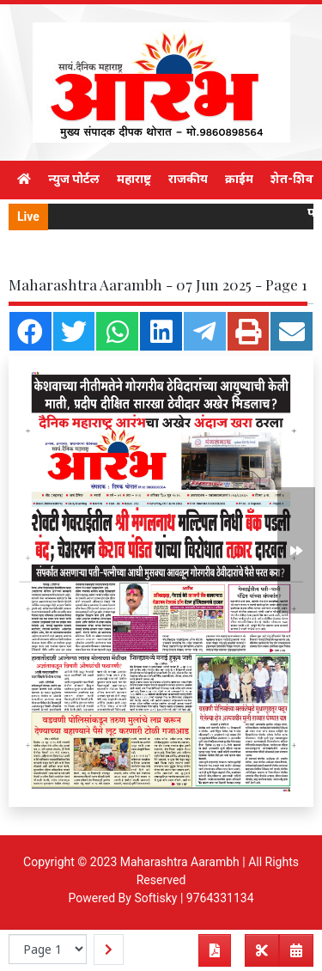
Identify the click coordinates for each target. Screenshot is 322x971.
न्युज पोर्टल (74, 179)
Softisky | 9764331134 (193, 898)
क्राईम (239, 179)
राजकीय (188, 179)
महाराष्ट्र (134, 179)
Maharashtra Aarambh (180, 862)
